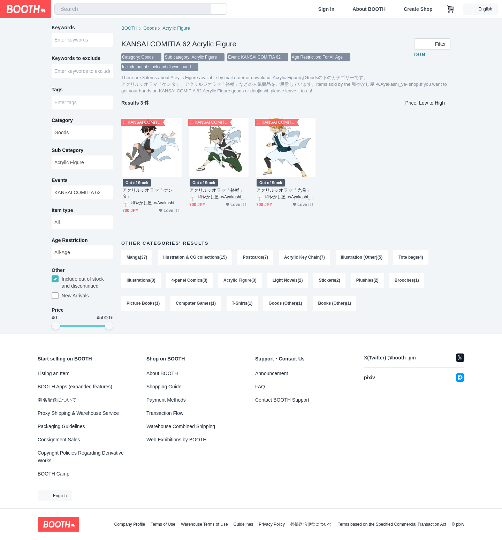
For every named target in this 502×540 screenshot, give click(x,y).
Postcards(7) (255, 257)
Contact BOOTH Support (282, 400)
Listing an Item (53, 373)
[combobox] (132, 9)
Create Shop (418, 9)
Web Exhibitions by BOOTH (176, 439)
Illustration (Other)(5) (361, 257)
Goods (150, 28)
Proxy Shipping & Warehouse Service (78, 413)
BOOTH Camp (53, 474)
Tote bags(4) (410, 257)
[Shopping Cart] (451, 9)
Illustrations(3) (141, 280)
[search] (204, 9)
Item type (62, 210)
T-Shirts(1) (242, 303)
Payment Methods (166, 400)
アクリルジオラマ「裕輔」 (216, 190)
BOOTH (129, 28)
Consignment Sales (59, 439)
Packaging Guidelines (61, 426)
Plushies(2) (367, 280)
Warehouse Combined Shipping (180, 426)
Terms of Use (163, 524)
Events (60, 180)
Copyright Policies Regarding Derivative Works (81, 456)
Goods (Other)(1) (285, 303)
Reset (419, 54)
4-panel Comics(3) (189, 280)
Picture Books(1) (143, 303)
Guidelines (243, 524)
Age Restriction (70, 240)
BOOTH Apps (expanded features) (75, 386)
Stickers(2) (329, 280)
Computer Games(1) (196, 303)
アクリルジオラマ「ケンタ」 (147, 193)
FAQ (260, 386)
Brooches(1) (407, 280)
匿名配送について (57, 400)
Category (62, 120)
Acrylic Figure (176, 28)
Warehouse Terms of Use (204, 524)
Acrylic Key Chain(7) (304, 257)
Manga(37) (137, 257)
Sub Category (67, 150)
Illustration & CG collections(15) (195, 257)
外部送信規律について (311, 524)
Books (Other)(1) (334, 303)
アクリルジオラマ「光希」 (283, 190)
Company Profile (129, 524)
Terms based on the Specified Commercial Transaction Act (392, 524)
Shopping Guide (163, 386)
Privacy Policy (272, 524)
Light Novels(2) (288, 280)
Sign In (326, 9)
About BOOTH (369, 9)
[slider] (56, 325)
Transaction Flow (164, 413)
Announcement (271, 373)
